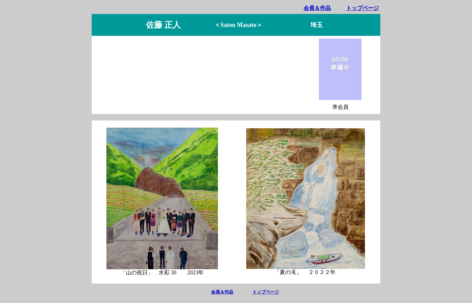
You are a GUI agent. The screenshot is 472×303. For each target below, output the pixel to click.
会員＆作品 (317, 8)
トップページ (362, 8)
